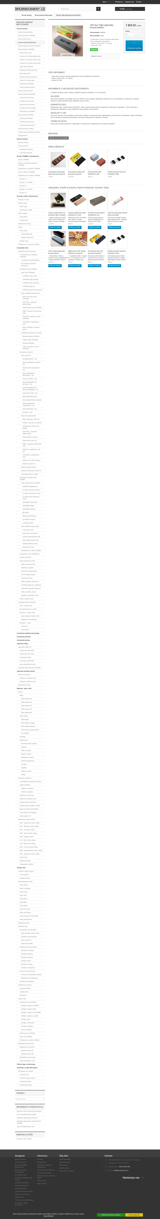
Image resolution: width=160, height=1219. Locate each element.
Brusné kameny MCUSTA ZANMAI (29, 46)
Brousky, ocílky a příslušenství (27, 196)
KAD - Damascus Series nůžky (29, 823)
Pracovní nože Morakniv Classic (31, 974)
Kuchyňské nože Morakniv (28, 930)
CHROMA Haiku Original (30, 279)
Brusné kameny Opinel (25, 91)
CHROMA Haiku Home (30, 276)
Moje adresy (63, 1165)
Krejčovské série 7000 (27, 654)
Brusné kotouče (22, 139)
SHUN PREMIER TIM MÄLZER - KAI (29, 383)
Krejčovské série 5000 (27, 650)
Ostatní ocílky (24, 241)
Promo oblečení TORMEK (26, 172)
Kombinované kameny (27, 101)
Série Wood (23, 899)
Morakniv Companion (28, 968)
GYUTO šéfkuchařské (28, 574)
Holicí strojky (24, 716)
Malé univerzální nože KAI (31, 419)
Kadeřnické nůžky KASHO (26, 819)
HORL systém (22, 203)
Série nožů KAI (26, 355)
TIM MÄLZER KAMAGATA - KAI (31, 369)
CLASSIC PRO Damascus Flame (31, 498)
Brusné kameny (22, 28)
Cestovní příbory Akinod (26, 871)
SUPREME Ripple (28, 506)
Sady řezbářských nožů (27, 1061)
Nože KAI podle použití (28, 416)
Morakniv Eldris (26, 961)
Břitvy (21, 695)
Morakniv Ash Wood (27, 950)
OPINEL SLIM (25, 1019)
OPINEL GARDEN (27, 1026)
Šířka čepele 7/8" (26, 709)
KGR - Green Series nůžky (28, 833)
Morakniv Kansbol (27, 957)
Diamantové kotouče (26, 149)
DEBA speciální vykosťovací (30, 581)
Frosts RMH (25, 630)
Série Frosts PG (26, 940)
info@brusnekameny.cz (120, 1170)
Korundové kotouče (26, 153)
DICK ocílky (23, 230)
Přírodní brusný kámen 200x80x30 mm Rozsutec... (96, 215)
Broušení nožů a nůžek (24, 1139)
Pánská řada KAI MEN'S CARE (30, 805)
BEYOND (26, 512)
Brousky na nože (23, 199)
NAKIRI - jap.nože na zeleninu (32, 423)
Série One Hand (25, 909)
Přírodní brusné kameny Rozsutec (29, 132)
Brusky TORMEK (23, 159)
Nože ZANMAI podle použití (30, 526)
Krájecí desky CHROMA (30, 340)
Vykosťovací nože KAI (30, 440)
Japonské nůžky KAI (24, 647)
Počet (127, 31)
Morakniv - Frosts (25, 623)
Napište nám (129, 2)
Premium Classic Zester (27, 1078)
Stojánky (24, 768)
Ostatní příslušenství (27, 761)
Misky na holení (26, 750)
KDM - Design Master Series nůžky (31, 850)
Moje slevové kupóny (66, 1171)
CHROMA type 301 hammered (32, 290)
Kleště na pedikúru (27, 792)
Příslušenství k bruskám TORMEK (29, 168)
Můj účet (63, 1155)
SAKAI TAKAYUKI (25, 557)
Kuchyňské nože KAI (26, 352)
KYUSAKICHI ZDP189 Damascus (28, 264)
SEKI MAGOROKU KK (30, 396)
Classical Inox (24, 992)
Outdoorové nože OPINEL (28, 1002)
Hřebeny (24, 747)
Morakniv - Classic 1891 (27, 612)
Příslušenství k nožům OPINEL (29, 1040)
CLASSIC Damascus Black (31, 490)
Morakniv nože (23, 926)
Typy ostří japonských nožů (25, 1126)
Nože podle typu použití (27, 561)
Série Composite (25, 888)
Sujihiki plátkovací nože (30, 543)
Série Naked (24, 885)
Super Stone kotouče (26, 66)
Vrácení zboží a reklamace (46, 1170)
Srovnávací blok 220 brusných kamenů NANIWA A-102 (95, 253)
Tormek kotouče (23, 146)
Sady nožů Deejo (25, 912)
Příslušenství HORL (26, 210)
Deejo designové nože (25, 881)
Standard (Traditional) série (28, 70)
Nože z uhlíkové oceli (26, 599)
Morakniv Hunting (26, 964)
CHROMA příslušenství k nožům (31, 333)
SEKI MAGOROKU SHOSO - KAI (32, 363)
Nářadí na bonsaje (24, 674)
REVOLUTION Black (29, 516)
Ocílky (20, 227)
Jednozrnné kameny (26, 118)
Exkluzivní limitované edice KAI (31, 470)
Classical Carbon (25, 988)
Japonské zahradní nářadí (26, 671)
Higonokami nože (23, 923)
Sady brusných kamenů (27, 87)
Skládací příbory (25, 878)
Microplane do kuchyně (25, 1071)
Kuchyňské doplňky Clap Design (28, 633)
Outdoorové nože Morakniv (28, 947)
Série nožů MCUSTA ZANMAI (30, 483)
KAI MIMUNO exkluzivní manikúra (31, 781)
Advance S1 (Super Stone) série (30, 63)
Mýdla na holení (26, 754)
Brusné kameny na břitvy (29, 743)
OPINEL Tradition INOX (28, 1009)
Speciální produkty (26, 1085)
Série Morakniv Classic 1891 (30, 616)
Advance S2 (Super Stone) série (30, 60)
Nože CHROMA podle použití (30, 293)
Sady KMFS (23, 217)
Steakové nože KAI (29, 464)
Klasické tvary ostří (27, 1050)
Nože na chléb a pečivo (28, 592)
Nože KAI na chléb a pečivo (31, 460)
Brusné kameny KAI (24, 39)
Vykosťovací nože (28, 547)
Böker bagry (25, 719)
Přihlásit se (119, 2)
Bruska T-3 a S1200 (26, 189)
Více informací (48, 1216)
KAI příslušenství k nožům (29, 474)
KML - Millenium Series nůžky (29, 826)
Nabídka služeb (24, 1134)
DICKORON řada (26, 234)
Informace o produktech (29, 1107)
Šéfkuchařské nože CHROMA (32, 307)
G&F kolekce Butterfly (28, 726)
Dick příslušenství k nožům (28, 609)
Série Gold (23, 895)
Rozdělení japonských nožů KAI (27, 1118)
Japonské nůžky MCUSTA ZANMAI (29, 668)
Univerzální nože (28, 530)
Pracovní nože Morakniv (27, 971)
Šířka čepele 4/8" (26, 699)
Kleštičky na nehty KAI (27, 795)
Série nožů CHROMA (28, 272)
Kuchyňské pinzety (23, 640)
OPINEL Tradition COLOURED (31, 1012)
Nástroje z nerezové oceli (28, 678)
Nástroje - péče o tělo (24, 688)
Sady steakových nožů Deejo (29, 916)
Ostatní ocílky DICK (27, 237)
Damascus (23, 995)
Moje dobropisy (64, 1162)
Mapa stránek (41, 1183)
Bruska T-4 (23, 186)
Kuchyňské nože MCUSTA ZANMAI (28, 478)
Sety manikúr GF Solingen (28, 812)
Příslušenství (24, 220)
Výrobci (20, 1093)
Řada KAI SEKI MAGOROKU (29, 809)
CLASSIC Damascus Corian (32, 493)
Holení (20, 692)
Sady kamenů (22, 135)
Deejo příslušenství (26, 919)
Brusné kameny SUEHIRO (26, 94)
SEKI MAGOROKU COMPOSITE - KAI (29, 404)
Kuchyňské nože (22, 248)
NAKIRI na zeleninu (27, 568)
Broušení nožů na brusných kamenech (29, 1111)
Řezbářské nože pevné (27, 1047)
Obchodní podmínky (44, 1173)
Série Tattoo (23, 905)
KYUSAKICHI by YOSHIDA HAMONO (28, 256)
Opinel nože (22, 999)
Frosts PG (24, 626)
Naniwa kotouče (23, 142)
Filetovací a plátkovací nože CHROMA (31, 317)
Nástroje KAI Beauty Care (28, 799)
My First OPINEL (26, 1030)
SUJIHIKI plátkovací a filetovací (31, 585)
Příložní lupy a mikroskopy (26, 1064)
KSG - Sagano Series (26, 837)
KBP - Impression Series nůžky (30, 854)
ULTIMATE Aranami (29, 519)
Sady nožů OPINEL (26, 1036)
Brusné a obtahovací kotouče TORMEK (27, 164)
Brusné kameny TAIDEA (26, 115)
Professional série (25, 1081)
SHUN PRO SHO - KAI (30, 393)
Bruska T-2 (23, 193)
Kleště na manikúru (27, 788)
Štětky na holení (26, 771)
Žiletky (23, 774)
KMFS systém (22, 213)
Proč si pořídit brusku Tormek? (26, 1114)
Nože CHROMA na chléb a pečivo (31, 328)
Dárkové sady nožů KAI (28, 467)
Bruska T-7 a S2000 (26, 182)
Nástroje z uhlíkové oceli (27, 681)
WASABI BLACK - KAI (30, 359)
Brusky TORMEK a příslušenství (28, 156)
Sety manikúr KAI (25, 816)
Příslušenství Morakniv (27, 981)
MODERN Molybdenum (30, 486)
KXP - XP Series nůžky (27, 830)
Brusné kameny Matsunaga (27, 42)
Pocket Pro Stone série (27, 80)
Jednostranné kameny (27, 97)
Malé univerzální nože (28, 564)
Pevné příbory (24, 874)
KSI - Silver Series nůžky (28, 840)
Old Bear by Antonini (24, 985)
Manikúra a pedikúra (24, 778)
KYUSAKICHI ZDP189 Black (30, 260)
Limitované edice (28, 523)
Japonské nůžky (22, 643)
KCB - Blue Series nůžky (27, 843)
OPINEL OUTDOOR (27, 1023)
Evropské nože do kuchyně (27, 602)
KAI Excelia (23, 857)
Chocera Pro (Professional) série (30, 56)
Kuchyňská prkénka (24, 637)
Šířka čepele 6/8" (26, 705)
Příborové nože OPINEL (27, 1033)
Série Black (23, 902)
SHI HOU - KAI (27, 412)
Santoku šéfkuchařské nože (31, 537)
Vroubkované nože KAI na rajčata (31, 427)
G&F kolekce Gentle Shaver (30, 730)
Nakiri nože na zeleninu (30, 533)
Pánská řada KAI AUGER (28, 802)
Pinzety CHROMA (28, 343)
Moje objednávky (65, 1159)
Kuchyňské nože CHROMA (28, 269)
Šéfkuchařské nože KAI (30, 437)
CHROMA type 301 (29, 286)
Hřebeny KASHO (25, 861)
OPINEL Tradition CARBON (30, 1005)
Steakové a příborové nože (29, 595)
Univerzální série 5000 (27, 661)
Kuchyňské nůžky (25, 657)
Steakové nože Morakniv (29, 619)
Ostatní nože (21, 868)
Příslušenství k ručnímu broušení (28, 244)
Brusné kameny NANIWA (26, 49)
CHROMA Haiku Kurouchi (31, 283)
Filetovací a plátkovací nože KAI (31, 450)
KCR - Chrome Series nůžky (29, 847)
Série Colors (24, 892)
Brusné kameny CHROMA (26, 35)
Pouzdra (23, 764)
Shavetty (22, 737)
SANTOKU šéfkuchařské (29, 571)
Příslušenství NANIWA (27, 84)
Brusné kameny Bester (25, 32)
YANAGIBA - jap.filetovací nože (31, 323)
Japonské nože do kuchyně (27, 251)
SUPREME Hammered (30, 502)
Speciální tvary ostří (27, 1054)
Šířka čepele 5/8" (26, 702)
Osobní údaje (64, 1168)
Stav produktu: (95, 35)
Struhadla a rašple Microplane (27, 1068)
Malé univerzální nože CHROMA (30, 298)
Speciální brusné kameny (28, 108)
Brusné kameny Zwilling (25, 128)
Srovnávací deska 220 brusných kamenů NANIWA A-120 (76, 174)
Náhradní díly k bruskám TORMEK (29, 175)
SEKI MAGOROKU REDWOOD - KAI (29, 374)
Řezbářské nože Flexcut (26, 1043)
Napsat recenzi (96, 56)
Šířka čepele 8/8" (26, 712)
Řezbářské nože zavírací (28, 1057)
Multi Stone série (25, 73)
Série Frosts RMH (27, 943)
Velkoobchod (41, 1181)
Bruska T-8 (23, 179)
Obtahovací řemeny (24, 224)
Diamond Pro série (26, 53)
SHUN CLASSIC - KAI (30, 379)
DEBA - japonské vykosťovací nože (32, 312)
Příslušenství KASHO (26, 864)
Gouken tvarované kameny (28, 77)
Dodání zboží (41, 1162)
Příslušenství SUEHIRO (27, 111)
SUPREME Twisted (29, 509)
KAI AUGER (25, 733)
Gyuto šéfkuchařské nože (31, 540)
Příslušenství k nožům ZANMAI (31, 550)
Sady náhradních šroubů (27, 664)
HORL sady (23, 206)
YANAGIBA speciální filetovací (31, 588)
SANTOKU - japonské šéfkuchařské (30, 303)
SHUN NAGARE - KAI (30, 409)
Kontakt (40, 1159)
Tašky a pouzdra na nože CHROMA (31, 347)
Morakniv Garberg (27, 954)
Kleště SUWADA (25, 785)
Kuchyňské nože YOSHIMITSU (30, 554)
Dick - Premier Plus (26, 605)
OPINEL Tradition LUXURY (30, 1016)
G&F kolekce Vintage (28, 723)
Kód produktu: (95, 32)
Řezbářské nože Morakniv (29, 978)
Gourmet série (24, 1074)
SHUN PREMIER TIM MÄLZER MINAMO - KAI (30, 389)
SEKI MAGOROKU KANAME (32, 400)
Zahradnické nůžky (24, 685)
